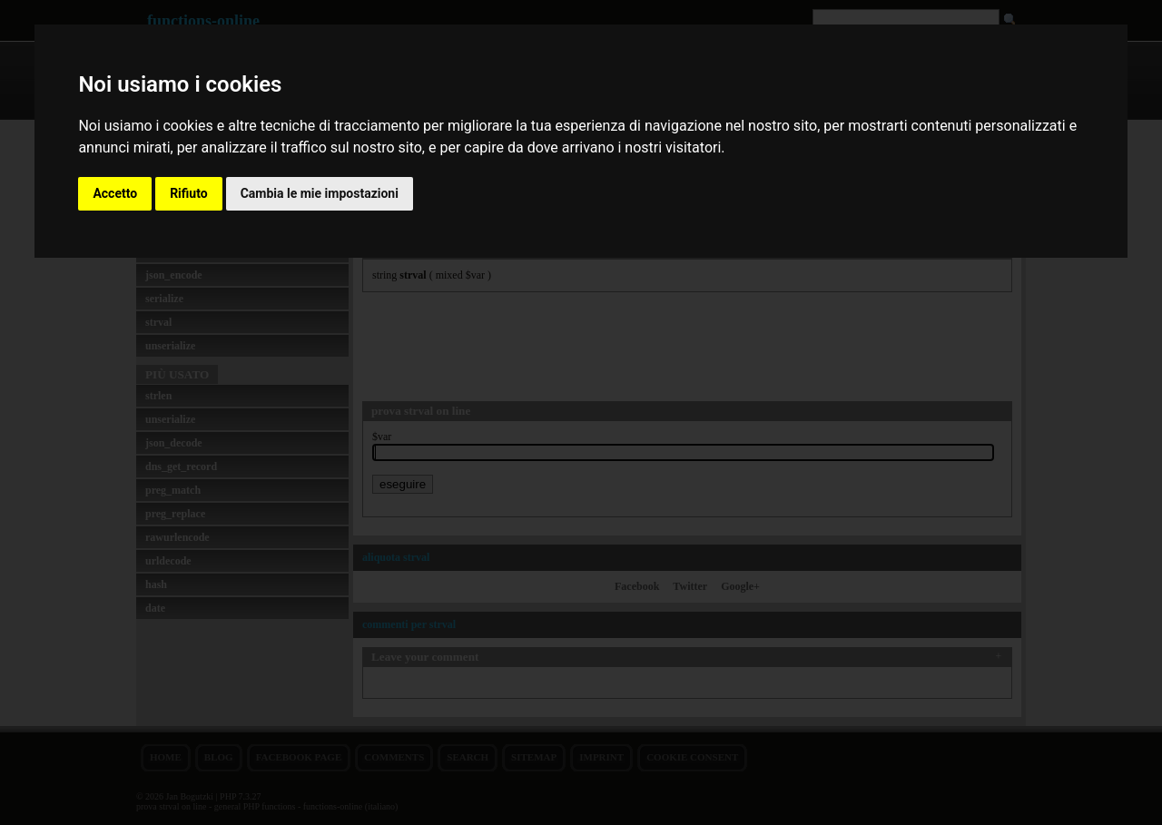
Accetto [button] (115, 193)
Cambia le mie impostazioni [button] (320, 193)
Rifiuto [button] (189, 193)
